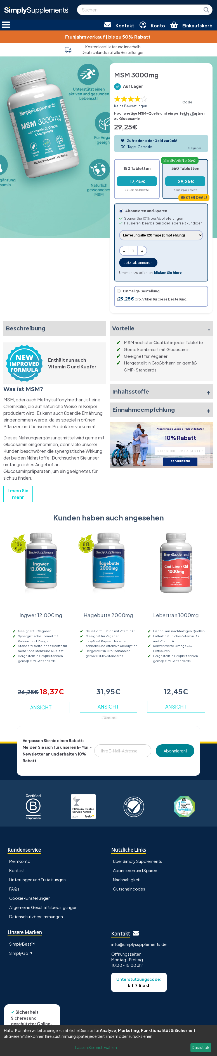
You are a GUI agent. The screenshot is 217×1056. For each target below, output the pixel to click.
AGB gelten (194, 148)
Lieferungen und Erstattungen (37, 879)
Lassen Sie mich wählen (96, 1047)
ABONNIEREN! (180, 461)
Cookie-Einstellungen (30, 898)
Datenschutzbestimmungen (36, 916)
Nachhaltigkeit (127, 879)
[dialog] (108, 1040)
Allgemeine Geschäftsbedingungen (43, 907)
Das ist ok (200, 1047)
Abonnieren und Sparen (135, 870)
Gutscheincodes (129, 888)
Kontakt (17, 870)
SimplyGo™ (20, 953)
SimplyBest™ (22, 943)
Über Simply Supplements (137, 861)
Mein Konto (19, 861)
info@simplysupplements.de (139, 944)
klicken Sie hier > (168, 272)
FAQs (14, 888)
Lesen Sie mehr (18, 493)
